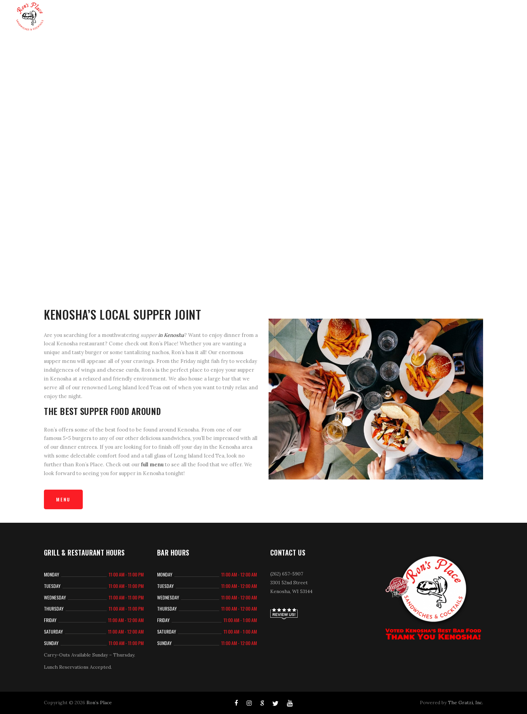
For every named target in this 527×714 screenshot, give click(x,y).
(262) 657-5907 (286, 574)
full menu (152, 464)
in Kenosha (171, 335)
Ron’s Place (99, 702)
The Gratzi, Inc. (465, 702)
